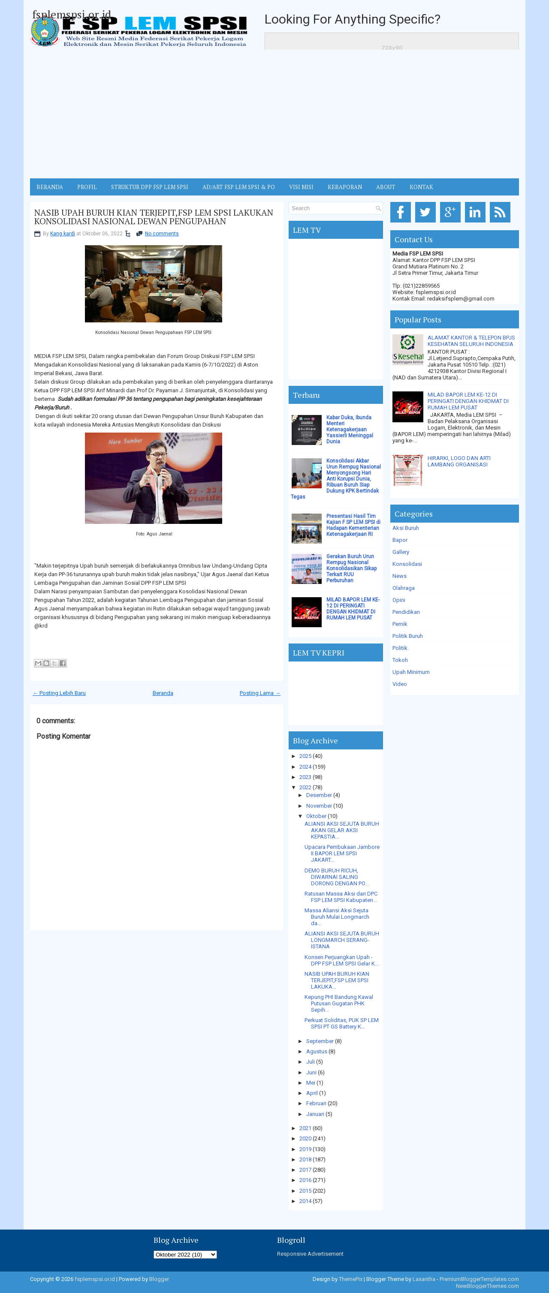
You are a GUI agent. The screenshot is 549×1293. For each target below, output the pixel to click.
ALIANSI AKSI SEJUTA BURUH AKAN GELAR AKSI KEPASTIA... (342, 830)
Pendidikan (406, 612)
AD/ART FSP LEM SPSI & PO (238, 187)
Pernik (399, 624)
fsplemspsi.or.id (71, 14)
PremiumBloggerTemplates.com (479, 1279)
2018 (305, 1159)
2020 (305, 1138)
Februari (316, 1103)
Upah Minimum (411, 672)
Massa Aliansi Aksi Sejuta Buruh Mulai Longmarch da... (337, 916)
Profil (87, 187)
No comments (162, 234)
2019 (305, 1149)
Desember (319, 795)
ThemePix (350, 1279)
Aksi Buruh (405, 528)
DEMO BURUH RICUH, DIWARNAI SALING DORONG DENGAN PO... (337, 877)
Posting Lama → (260, 693)
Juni (311, 1072)
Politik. (400, 648)
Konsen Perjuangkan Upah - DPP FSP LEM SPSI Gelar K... (342, 960)
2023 (305, 777)
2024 (305, 767)
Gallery (400, 552)
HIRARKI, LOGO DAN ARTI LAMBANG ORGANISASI (459, 461)
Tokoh (400, 660)
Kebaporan (345, 187)
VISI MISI (301, 187)
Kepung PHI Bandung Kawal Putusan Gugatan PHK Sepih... (339, 1003)
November (319, 806)
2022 (305, 787)
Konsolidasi (407, 564)
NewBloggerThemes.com (487, 1286)
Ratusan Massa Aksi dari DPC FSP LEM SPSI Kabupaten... (341, 896)
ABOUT (385, 187)
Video (399, 684)
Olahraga (403, 588)
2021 (305, 1128)
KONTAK (421, 187)
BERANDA (49, 187)
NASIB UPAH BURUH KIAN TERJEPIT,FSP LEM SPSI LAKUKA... (337, 980)
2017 (305, 1170)
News (399, 576)
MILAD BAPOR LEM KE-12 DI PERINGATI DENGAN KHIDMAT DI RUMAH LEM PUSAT (353, 609)
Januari (315, 1114)
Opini (398, 600)
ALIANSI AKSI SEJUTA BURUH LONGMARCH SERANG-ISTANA (342, 940)
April (312, 1093)
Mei (310, 1083)
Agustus (316, 1051)
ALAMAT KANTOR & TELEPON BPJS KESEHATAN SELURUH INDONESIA (471, 340)
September (320, 1041)
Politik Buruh (407, 636)
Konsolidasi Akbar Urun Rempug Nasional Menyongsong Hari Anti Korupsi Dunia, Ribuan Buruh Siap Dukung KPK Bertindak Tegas (336, 479)
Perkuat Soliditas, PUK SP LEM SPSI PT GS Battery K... (342, 1023)
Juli (310, 1061)
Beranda (163, 693)
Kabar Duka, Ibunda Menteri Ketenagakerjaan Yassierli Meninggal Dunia (349, 430)
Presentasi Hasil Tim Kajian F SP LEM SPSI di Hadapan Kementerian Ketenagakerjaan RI (353, 525)
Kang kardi (62, 234)
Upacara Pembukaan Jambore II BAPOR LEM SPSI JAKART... (342, 853)
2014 (305, 1201)
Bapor (399, 540)
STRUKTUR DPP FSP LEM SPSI (149, 187)
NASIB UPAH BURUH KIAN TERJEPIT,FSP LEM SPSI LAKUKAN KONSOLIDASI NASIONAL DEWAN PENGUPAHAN (153, 217)
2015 (305, 1191)
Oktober (316, 816)
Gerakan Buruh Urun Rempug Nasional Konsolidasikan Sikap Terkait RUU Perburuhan (351, 568)
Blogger (159, 1279)
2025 (305, 756)
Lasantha (424, 1279)
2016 (305, 1180)
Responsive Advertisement (310, 1254)
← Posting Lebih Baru (59, 693)
